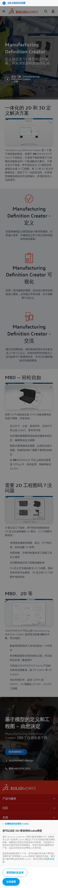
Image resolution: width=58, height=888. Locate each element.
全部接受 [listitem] (11, 882)
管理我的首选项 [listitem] (15, 872)
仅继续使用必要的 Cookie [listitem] (17, 824)
